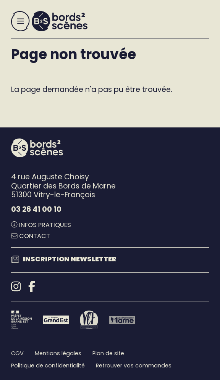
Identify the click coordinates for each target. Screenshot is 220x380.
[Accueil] (59, 21)
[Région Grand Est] (56, 320)
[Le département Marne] (122, 320)
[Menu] (20, 21)
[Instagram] (16, 287)
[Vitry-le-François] (89, 320)
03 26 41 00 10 (36, 209)
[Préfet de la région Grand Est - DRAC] (21, 320)
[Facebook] (31, 287)
